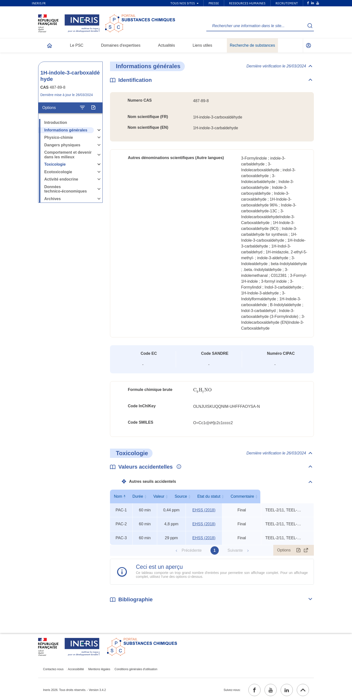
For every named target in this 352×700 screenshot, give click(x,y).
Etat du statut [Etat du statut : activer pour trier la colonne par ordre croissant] (240, 496)
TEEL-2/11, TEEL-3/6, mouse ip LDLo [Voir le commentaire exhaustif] (283, 510)
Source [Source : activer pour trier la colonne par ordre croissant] (203, 496)
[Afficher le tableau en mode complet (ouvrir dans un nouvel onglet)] (306, 550)
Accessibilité (76, 669)
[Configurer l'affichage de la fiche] (82, 107)
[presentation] (202, 390)
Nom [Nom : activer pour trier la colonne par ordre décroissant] (120, 496)
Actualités (166, 45)
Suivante (235, 550)
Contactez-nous (53, 669)
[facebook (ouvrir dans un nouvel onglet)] (254, 690)
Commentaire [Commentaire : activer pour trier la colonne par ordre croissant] (286, 496)
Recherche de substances (252, 45)
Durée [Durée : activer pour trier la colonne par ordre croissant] (143, 496)
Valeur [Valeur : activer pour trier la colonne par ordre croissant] (170, 496)
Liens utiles (202, 45)
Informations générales (65, 130)
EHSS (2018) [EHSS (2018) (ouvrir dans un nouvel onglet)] (203, 510)
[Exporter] (93, 107)
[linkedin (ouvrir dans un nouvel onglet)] (287, 690)
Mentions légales (99, 669)
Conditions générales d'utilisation (136, 669)
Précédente (192, 550)
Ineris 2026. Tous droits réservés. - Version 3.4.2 (74, 690)
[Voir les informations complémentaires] (178, 467)
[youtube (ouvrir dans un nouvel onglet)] (270, 690)
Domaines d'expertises (120, 45)
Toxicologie (55, 164)
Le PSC (76, 45)
